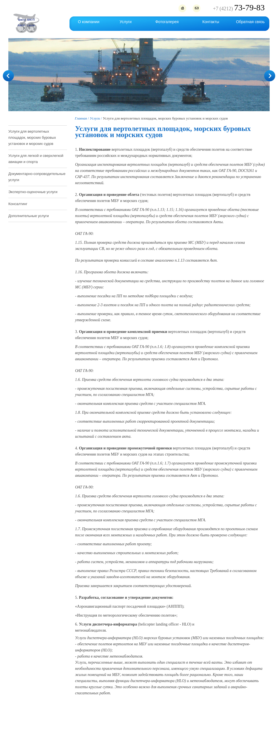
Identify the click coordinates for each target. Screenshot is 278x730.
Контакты (210, 22)
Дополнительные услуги (28, 216)
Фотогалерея (167, 22)
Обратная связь (250, 22)
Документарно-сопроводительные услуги (36, 177)
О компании (88, 22)
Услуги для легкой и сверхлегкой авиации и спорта (35, 159)
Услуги (125, 22)
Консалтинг (17, 204)
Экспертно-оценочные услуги (33, 192)
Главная (81, 118)
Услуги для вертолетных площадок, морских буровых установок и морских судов (32, 137)
